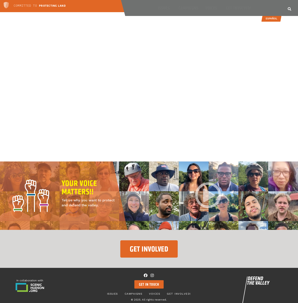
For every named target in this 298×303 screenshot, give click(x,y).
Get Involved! (239, 8)
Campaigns (188, 8)
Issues (165, 8)
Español (271, 18)
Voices (212, 8)
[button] (289, 9)
